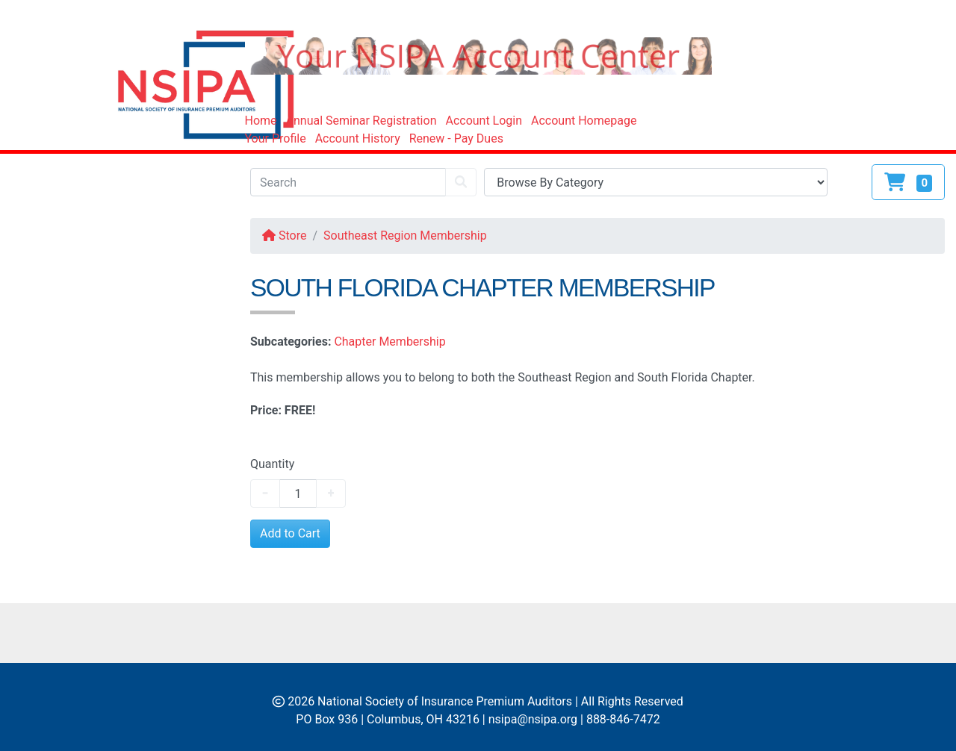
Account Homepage (583, 120)
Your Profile (275, 138)
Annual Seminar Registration (361, 120)
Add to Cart (290, 533)
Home (261, 120)
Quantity (272, 464)
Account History (357, 138)
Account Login (483, 120)
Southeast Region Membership (405, 235)
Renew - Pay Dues (456, 138)
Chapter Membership (391, 341)
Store (284, 235)
